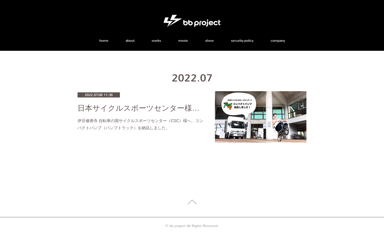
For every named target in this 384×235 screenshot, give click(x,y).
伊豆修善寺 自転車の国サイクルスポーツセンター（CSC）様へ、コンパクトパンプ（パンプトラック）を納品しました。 (140, 124)
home (103, 40)
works (156, 40)
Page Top (192, 203)
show (209, 40)
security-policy (242, 40)
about (130, 40)
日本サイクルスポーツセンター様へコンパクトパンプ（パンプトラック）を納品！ (140, 108)
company (278, 40)
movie (183, 40)
